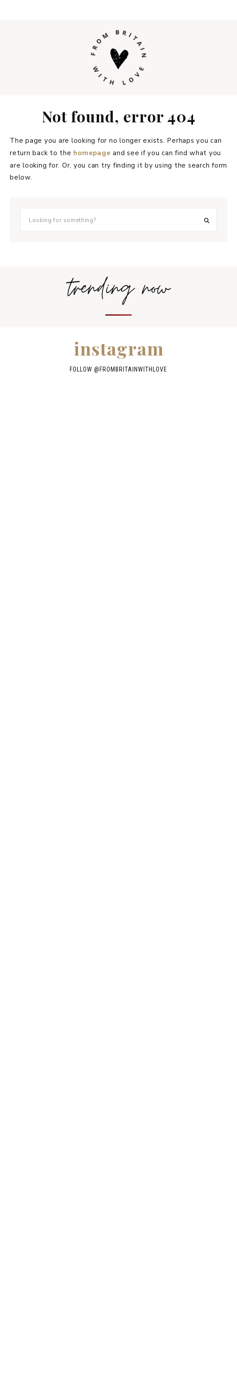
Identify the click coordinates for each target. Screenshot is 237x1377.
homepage (92, 153)
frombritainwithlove (133, 369)
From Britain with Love (118, 57)
